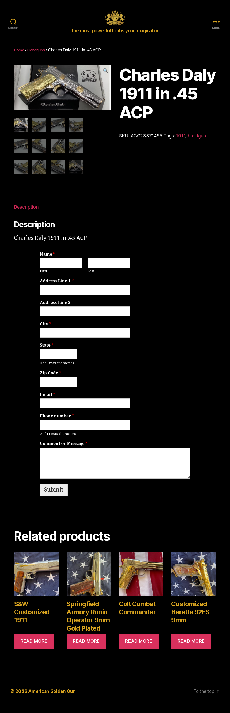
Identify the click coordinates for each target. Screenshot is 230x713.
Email (47, 401)
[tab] (26, 214)
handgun (197, 143)
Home (19, 58)
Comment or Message (64, 451)
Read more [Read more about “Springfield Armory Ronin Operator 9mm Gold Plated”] (86, 648)
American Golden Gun (52, 698)
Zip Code (50, 380)
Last (91, 278)
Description (26, 214)
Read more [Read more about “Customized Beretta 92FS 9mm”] (191, 648)
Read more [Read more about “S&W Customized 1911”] (33, 648)
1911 (180, 143)
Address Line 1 (57, 288)
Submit (53, 497)
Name (47, 261)
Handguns (37, 58)
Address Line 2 (55, 309)
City (45, 331)
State (47, 352)
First (43, 278)
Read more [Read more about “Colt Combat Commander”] (138, 648)
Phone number (57, 423)
